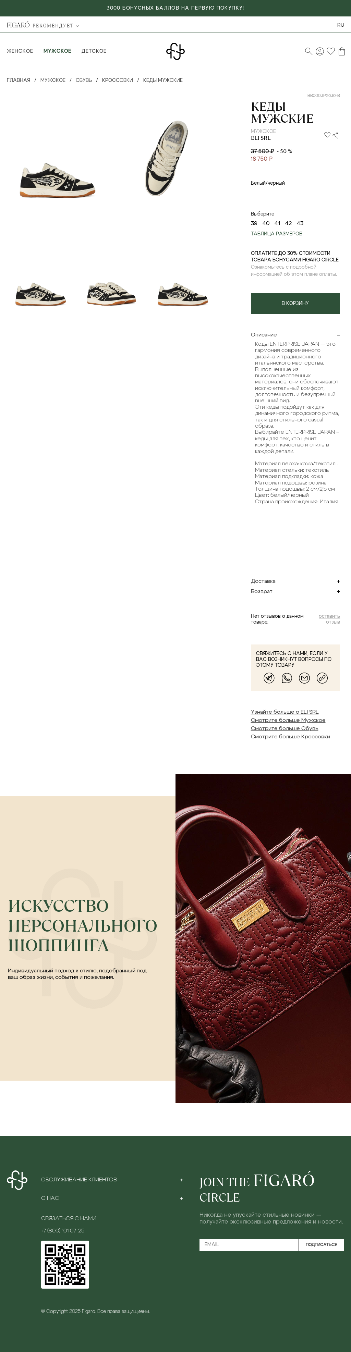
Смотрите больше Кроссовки (290, 736)
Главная (18, 80)
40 (266, 223)
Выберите (262, 214)
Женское (20, 51)
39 (254, 223)
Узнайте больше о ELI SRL (285, 712)
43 (300, 223)
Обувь (84, 80)
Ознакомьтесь (268, 267)
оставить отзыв (329, 619)
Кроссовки (117, 80)
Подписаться (321, 1245)
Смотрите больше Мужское (288, 720)
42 (288, 223)
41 (277, 223)
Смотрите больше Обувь (284, 728)
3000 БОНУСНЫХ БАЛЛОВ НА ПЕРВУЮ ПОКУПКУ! (175, 8)
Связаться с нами (68, 1218)
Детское (94, 51)
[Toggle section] (182, 1180)
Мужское (57, 51)
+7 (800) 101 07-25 (62, 1230)
